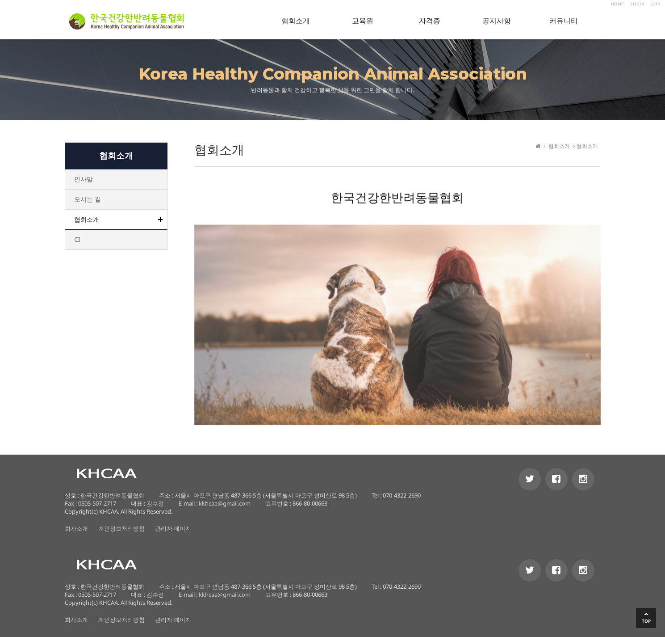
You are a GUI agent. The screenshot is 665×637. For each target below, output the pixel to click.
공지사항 (496, 21)
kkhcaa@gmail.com (225, 503)
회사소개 (76, 528)
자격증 (429, 21)
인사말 (83, 179)
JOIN (656, 4)
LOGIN (638, 4)
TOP (646, 621)
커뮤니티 (563, 21)
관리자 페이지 (173, 528)
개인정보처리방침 (121, 528)
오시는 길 (87, 199)
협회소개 (295, 21)
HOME (617, 4)
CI (77, 239)
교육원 (362, 21)
